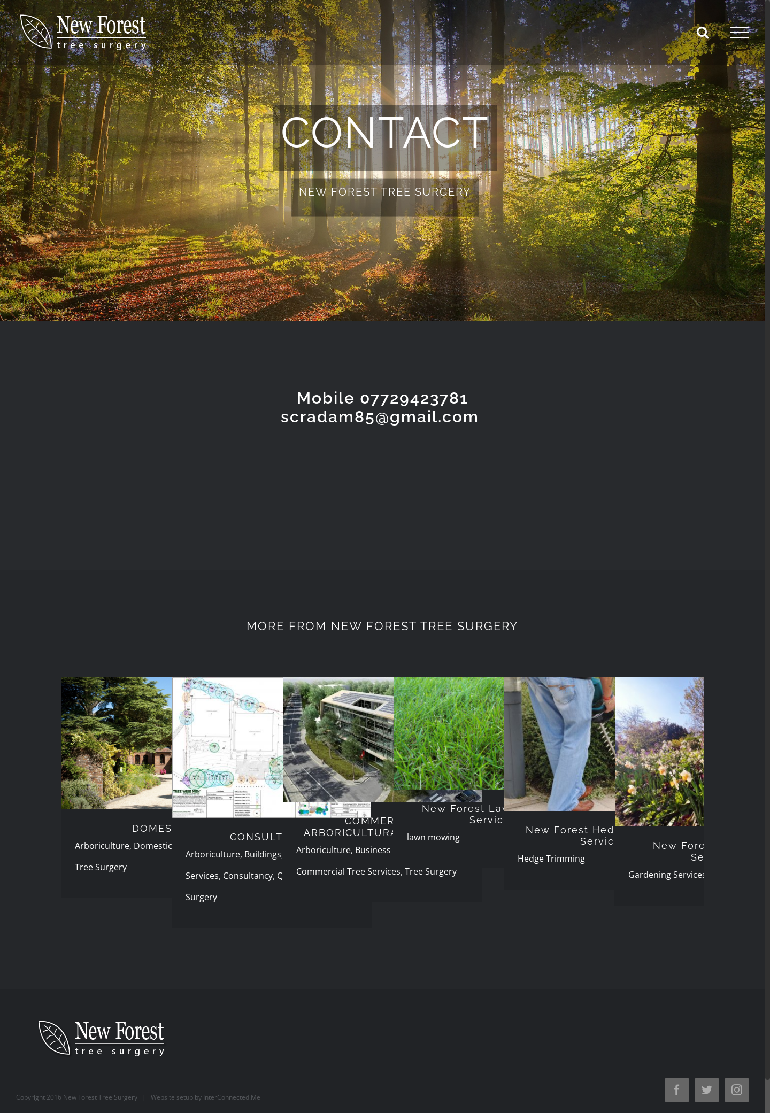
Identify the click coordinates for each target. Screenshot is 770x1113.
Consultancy (248, 876)
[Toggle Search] (703, 32)
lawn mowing (433, 837)
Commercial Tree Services (348, 871)
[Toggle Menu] (739, 32)
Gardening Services (667, 874)
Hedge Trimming (551, 858)
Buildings (262, 854)
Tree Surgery (101, 867)
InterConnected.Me (231, 1097)
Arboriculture (102, 846)
